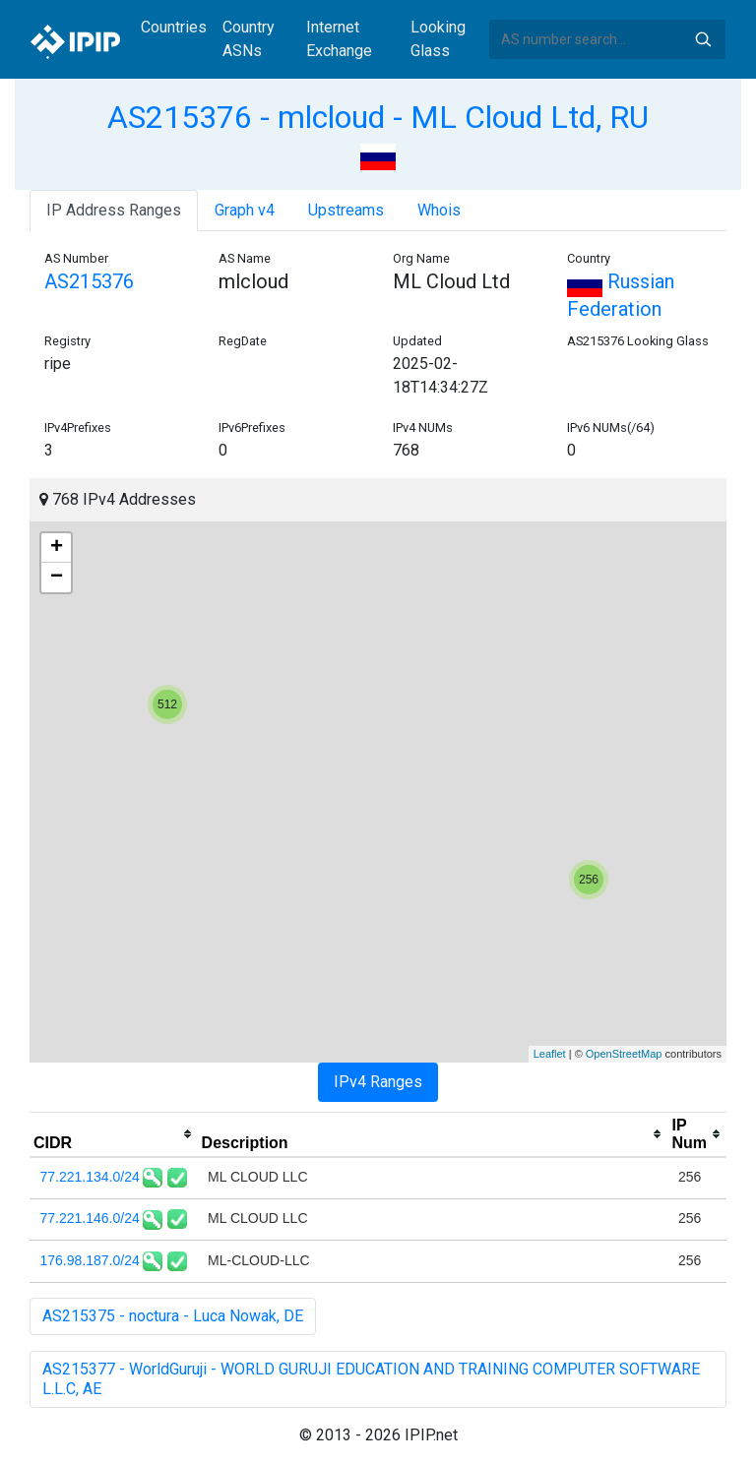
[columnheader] (114, 1134)
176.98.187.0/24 (90, 1260)
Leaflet (550, 1054)
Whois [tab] (439, 210)
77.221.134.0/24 (90, 1177)
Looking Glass (438, 39)
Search (703, 39)
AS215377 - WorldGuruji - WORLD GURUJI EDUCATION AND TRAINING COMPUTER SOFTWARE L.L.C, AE (371, 1379)
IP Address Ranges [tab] (113, 210)
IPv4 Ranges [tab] (378, 1081)
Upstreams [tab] (346, 210)
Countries (174, 27)
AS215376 (89, 281)
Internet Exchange (339, 39)
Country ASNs (248, 39)
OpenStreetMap (624, 1054)
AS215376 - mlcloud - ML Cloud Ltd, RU (378, 117)
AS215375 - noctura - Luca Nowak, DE (172, 1316)
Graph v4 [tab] (245, 210)
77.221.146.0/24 (90, 1218)
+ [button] (56, 548)
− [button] (56, 577)
